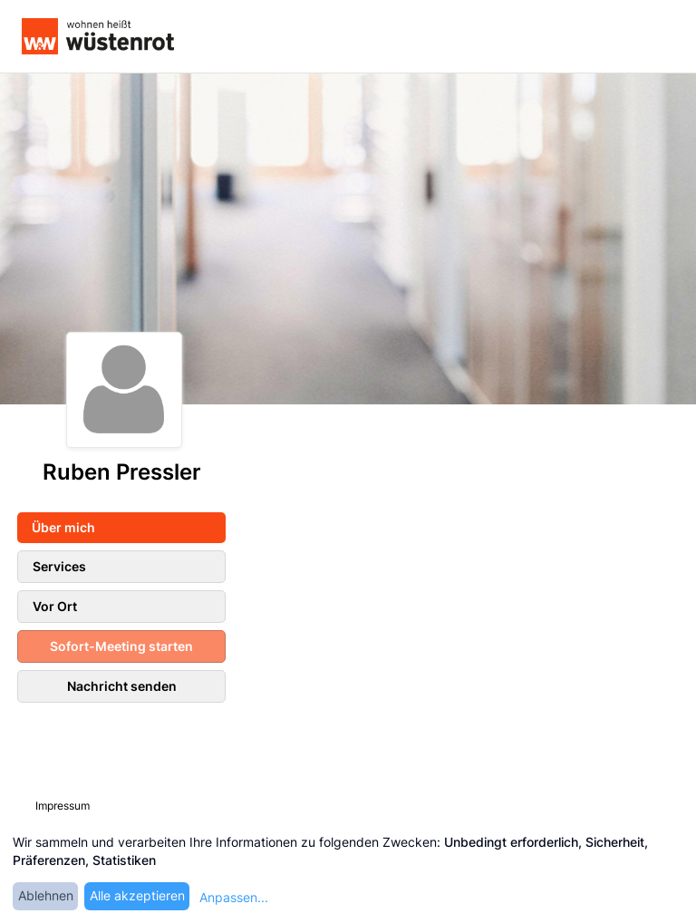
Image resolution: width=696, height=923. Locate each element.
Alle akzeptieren (137, 895)
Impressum (62, 805)
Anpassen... (233, 897)
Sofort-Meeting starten (121, 646)
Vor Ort (55, 606)
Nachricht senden (122, 686)
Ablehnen (45, 895)
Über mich (63, 527)
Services (59, 566)
